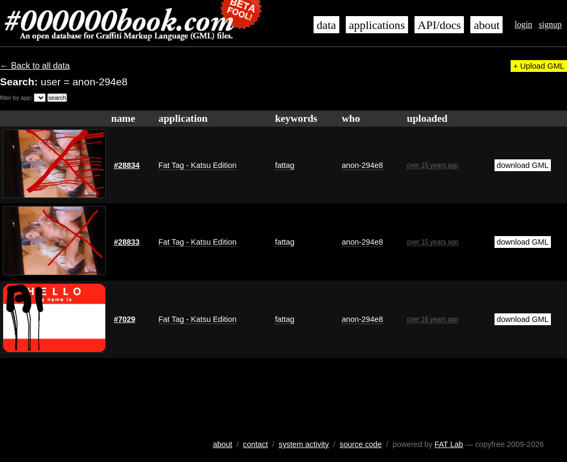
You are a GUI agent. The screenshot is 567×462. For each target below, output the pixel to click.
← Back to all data (35, 65)
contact (255, 444)
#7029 (124, 319)
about (486, 25)
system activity (304, 444)
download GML (523, 165)
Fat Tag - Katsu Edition (197, 165)
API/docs (439, 25)
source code (361, 444)
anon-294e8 (362, 165)
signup (550, 24)
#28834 (127, 165)
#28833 (127, 242)
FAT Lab (448, 444)
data (326, 25)
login (523, 24)
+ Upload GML (538, 66)
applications (377, 25)
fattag (284, 165)
